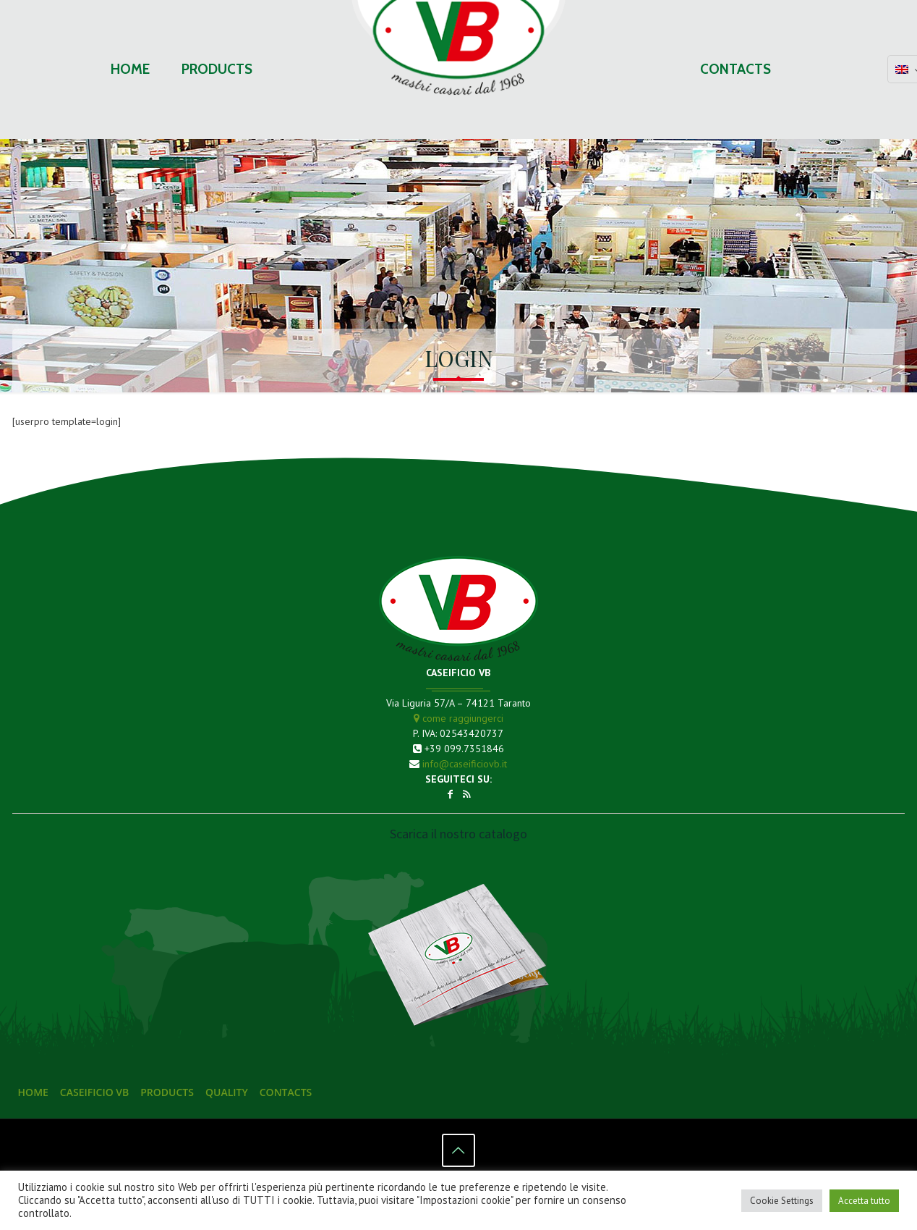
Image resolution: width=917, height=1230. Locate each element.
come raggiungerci (458, 718)
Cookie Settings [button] (782, 1201)
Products (167, 1092)
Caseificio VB (94, 1092)
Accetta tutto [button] (864, 1201)
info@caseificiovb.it (464, 763)
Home (33, 1092)
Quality (226, 1092)
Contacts (286, 1092)
